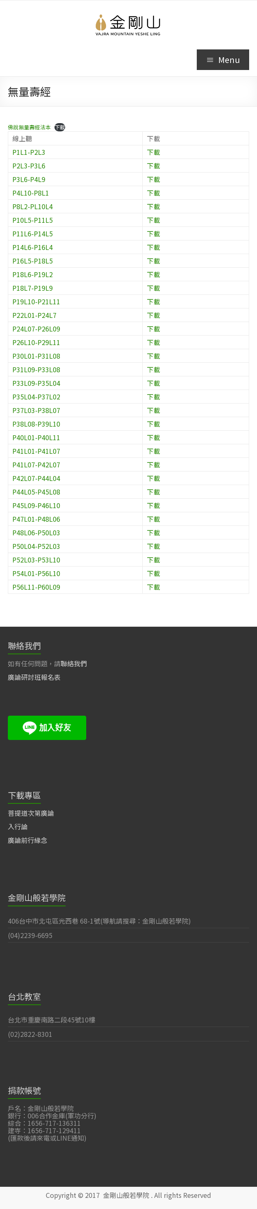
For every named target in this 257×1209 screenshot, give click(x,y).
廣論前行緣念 (27, 840)
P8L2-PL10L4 (32, 206)
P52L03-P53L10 (36, 560)
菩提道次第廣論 (31, 813)
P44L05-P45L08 (36, 492)
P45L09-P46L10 (36, 505)
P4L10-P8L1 (30, 193)
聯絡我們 (74, 663)
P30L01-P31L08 (36, 356)
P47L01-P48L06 (36, 519)
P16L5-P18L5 (32, 261)
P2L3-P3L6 (28, 165)
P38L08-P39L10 (36, 424)
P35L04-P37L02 (36, 396)
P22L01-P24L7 (34, 315)
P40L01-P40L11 (36, 437)
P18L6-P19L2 (32, 274)
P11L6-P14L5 (32, 233)
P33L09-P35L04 (36, 383)
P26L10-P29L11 (36, 342)
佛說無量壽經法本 (29, 127)
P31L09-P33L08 (36, 369)
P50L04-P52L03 (36, 546)
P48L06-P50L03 (36, 532)
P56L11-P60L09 (36, 587)
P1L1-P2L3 (28, 152)
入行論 (18, 826)
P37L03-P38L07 (36, 410)
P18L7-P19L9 (32, 288)
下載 (59, 127)
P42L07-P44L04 (36, 478)
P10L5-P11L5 (32, 220)
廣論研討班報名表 (34, 677)
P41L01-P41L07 (36, 451)
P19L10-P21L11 (36, 301)
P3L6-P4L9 (28, 179)
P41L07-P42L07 (36, 464)
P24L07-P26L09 (36, 329)
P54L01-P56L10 (36, 573)
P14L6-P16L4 (32, 247)
